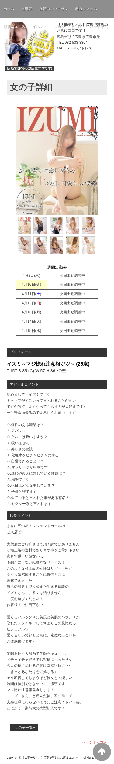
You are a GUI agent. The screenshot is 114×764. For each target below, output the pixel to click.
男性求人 (32, 44)
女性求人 (10, 44)
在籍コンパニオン (53, 9)
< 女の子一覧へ (24, 727)
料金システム (86, 9)
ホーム (8, 9)
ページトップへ (94, 742)
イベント (39, 26)
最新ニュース (14, 26)
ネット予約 (99, 26)
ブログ (59, 26)
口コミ (77, 26)
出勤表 (26, 9)
